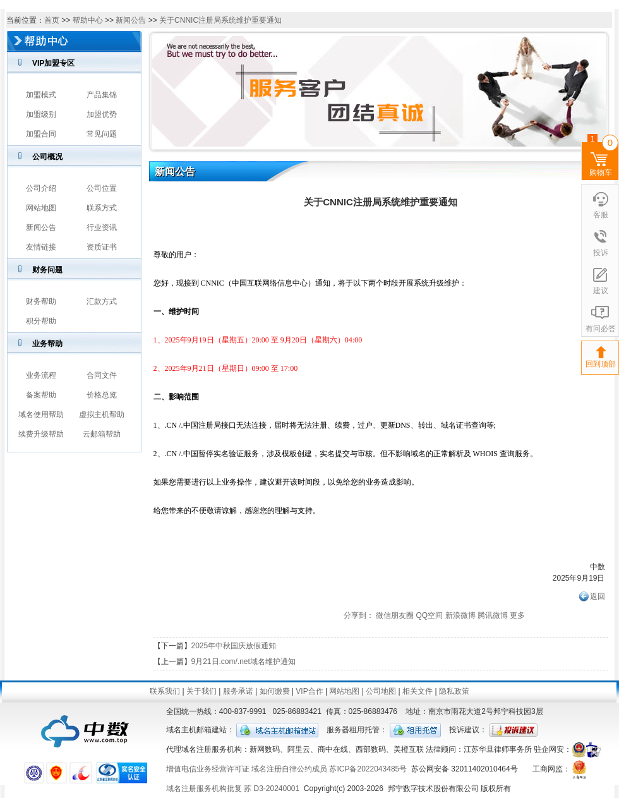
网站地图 (41, 207)
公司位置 (102, 188)
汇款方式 (102, 301)
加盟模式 (41, 94)
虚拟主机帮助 (101, 414)
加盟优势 (102, 114)
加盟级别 (41, 114)
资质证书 (102, 247)
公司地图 (381, 691)
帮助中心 (88, 20)
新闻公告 (131, 20)
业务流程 (41, 375)
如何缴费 (275, 691)
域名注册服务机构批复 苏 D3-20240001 (232, 788)
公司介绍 (41, 188)
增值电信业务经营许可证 (207, 769)
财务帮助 (41, 301)
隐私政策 (454, 691)
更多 (517, 615)
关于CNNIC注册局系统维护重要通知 (220, 20)
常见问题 (102, 134)
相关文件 (417, 691)
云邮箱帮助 (102, 434)
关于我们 (201, 691)
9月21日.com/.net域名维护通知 (243, 661)
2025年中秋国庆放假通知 (234, 645)
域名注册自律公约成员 (289, 769)
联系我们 (165, 691)
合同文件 (102, 375)
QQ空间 (429, 615)
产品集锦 (102, 94)
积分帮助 (41, 321)
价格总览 (102, 394)
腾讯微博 (493, 615)
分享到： (359, 615)
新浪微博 (460, 615)
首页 (51, 20)
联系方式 (102, 207)
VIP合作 (309, 691)
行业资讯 (102, 227)
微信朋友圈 (395, 615)
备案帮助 (41, 394)
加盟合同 (41, 134)
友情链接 (41, 247)
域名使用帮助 (41, 414)
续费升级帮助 (41, 434)
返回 (597, 596)
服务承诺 (238, 691)
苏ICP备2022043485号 (368, 769)
